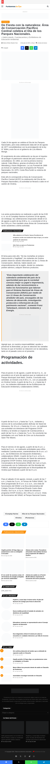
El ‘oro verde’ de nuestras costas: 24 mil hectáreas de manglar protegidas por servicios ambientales (12, 576)
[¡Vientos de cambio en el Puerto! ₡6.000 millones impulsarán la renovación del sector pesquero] (37, 566)
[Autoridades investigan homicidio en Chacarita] (6, 678)
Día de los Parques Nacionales (33, 514)
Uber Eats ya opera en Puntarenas (23, 245)
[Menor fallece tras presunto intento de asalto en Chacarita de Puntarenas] (6, 670)
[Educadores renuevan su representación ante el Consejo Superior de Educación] (6, 627)
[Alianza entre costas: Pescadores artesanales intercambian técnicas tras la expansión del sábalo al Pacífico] (37, 541)
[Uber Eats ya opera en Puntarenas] (6, 247)
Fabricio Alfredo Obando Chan (10, 43)
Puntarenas (5, 22)
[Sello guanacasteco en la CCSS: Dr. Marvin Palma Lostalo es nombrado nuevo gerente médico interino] (12, 727)
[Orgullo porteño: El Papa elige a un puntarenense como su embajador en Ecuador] (12, 541)
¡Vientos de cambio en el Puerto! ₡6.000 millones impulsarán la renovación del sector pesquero (36, 576)
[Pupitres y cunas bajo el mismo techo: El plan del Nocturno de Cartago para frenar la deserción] (6, 604)
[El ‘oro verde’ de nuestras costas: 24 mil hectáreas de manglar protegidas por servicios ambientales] (12, 566)
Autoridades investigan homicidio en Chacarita (27, 675)
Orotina (19, 518)
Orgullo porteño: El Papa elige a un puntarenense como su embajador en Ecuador (12, 551)
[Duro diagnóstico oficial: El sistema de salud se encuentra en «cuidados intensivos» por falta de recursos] (6, 638)
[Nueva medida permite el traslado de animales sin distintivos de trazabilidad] (6, 615)
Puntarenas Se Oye (40, 751)
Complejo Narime (12, 514)
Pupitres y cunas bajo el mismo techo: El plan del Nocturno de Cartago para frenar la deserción (36, 737)
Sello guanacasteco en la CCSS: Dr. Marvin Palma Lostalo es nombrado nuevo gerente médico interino (12, 737)
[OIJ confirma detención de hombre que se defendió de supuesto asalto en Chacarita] (6, 653)
